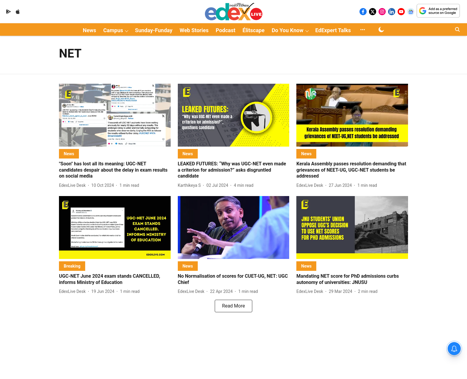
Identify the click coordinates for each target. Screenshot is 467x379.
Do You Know (287, 30)
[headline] (115, 170)
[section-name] (69, 153)
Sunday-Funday (153, 30)
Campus (113, 30)
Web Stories (194, 30)
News (89, 30)
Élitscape (253, 30)
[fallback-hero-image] (115, 115)
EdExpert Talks (333, 30)
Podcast (225, 30)
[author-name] (73, 185)
